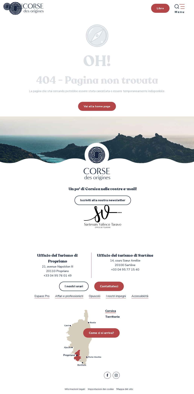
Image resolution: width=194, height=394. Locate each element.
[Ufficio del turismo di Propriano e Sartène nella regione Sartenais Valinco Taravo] (13, 6)
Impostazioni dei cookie (101, 389)
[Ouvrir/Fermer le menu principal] (179, 8)
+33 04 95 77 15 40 (125, 270)
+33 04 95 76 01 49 (57, 276)
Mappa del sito (124, 389)
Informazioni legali (75, 389)
